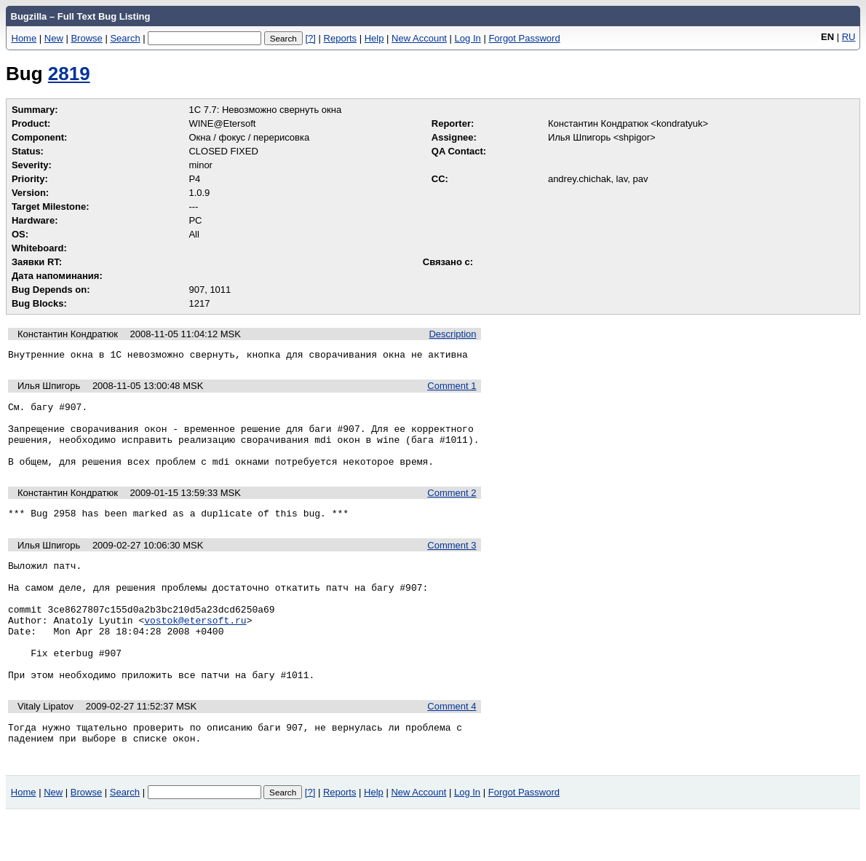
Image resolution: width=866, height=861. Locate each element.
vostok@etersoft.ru (195, 650)
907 (196, 289)
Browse (86, 38)
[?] (310, 38)
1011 (220, 289)
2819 (69, 73)
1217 (199, 303)
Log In (468, 38)
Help (374, 38)
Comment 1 (451, 387)
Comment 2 (451, 508)
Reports (340, 38)
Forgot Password (524, 38)
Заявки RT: (37, 261)
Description (452, 334)
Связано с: (448, 261)
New (53, 38)
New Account (419, 38)
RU (849, 36)
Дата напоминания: (57, 275)
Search (125, 38)
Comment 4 (451, 747)
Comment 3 (451, 562)
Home (24, 38)
